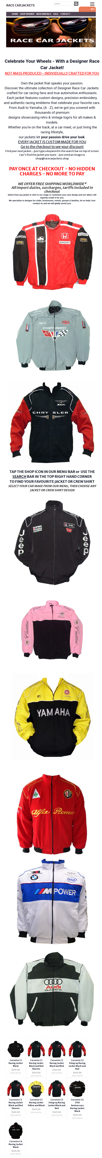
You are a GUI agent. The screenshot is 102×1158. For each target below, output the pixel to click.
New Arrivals (43, 14)
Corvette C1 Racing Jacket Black (16, 1063)
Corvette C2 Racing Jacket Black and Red (57, 1063)
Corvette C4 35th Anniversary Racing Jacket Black (77, 1105)
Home (15, 14)
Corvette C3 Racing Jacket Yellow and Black (36, 1102)
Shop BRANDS (27, 14)
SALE (55, 14)
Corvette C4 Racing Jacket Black (16, 1144)
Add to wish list (15, 1073)
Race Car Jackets (20, 5)
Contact (65, 14)
